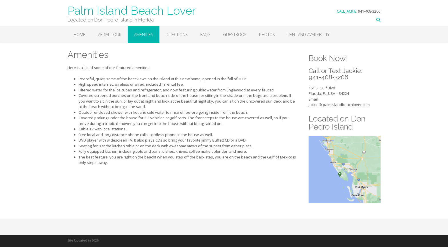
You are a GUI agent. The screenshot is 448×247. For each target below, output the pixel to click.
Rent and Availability (308, 34)
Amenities (143, 34)
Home (79, 34)
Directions (177, 34)
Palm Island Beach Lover (131, 10)
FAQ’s (205, 34)
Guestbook (235, 34)
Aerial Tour (109, 34)
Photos (267, 34)
